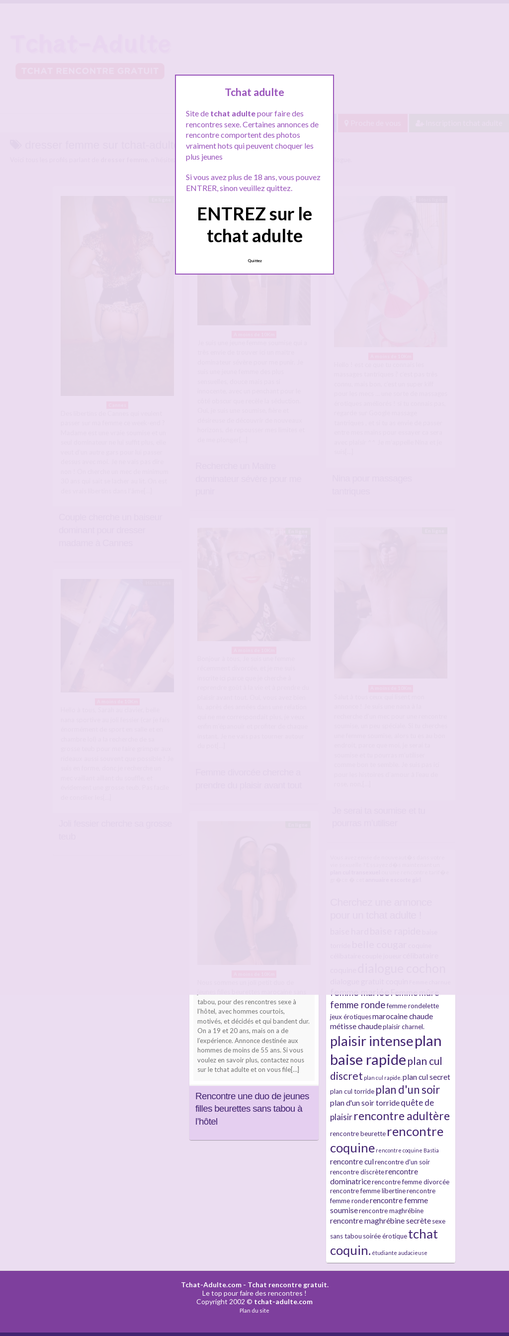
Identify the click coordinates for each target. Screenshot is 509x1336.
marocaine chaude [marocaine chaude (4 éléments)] (402, 1016)
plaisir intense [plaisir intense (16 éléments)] (372, 1041)
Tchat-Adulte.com (211, 1284)
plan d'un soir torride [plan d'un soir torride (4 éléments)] (365, 1102)
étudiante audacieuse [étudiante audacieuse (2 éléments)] (399, 1252)
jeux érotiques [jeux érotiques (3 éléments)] (350, 1017)
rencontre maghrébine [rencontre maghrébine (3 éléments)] (391, 1211)
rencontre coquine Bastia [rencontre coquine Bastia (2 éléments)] (407, 1150)
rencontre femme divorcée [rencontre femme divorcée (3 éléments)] (410, 1182)
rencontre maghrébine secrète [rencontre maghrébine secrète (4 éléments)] (380, 1220)
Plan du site (254, 1310)
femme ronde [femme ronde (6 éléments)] (358, 1004)
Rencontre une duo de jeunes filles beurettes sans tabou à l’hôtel (252, 1109)
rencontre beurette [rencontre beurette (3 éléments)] (358, 1134)
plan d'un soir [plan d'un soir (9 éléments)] (407, 1089)
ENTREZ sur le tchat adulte (254, 224)
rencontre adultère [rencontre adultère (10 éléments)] (401, 1116)
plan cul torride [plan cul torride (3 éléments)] (352, 1091)
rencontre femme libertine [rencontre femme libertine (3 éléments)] (368, 1191)
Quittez (255, 260)
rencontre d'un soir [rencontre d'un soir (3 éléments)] (402, 1162)
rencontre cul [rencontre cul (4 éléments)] (352, 1161)
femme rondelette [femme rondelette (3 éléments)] (413, 1006)
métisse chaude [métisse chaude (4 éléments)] (356, 1026)
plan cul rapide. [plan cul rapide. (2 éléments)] (383, 1077)
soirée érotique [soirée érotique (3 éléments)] (385, 1236)
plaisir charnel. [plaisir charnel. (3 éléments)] (403, 1027)
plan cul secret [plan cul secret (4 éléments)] (426, 1076)
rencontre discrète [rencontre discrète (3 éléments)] (357, 1172)
